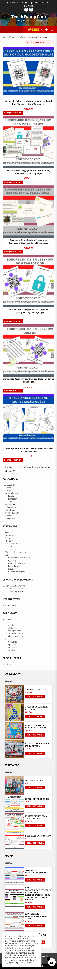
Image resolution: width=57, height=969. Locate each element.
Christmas (10, 510)
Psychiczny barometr (37, 799)
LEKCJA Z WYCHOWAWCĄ (14, 586)
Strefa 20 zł (10, 518)
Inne (7, 555)
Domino (9, 535)
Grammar (12, 642)
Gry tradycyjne (11, 493)
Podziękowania (14, 566)
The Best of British (35, 690)
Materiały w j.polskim (14, 633)
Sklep (18, 37)
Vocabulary (13, 647)
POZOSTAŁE (8, 619)
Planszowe (13, 499)
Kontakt (28, 6)
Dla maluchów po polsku (19, 558)
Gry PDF (9, 541)
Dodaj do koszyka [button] (12, 113)
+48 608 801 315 (16, 3)
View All (9, 681)
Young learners (15, 631)
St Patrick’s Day (12, 513)
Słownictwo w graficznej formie (36, 871)
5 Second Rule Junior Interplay (36, 708)
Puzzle (8, 488)
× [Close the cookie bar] (39, 933)
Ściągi (10, 569)
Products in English (14, 636)
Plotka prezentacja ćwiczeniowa (36, 817)
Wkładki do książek (16, 572)
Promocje (7, 664)
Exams (8, 538)
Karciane (12, 496)
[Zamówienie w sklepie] (39, 42)
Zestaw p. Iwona (34, 781)
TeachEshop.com (28, 16)
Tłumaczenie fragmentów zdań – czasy (36, 916)
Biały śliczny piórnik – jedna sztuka (38, 745)
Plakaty (8, 546)
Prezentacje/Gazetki (14, 589)
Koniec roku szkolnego (15, 552)
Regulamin (43, 956)
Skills (7, 639)
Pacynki (8, 502)
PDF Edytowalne (12, 544)
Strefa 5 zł (9, 516)
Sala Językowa (11, 507)
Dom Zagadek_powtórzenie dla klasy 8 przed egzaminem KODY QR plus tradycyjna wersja (38, 894)
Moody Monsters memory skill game (35, 726)
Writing (11, 650)
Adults (11, 625)
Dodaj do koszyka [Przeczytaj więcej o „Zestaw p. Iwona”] (35, 788)
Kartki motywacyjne (17, 563)
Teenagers (12, 628)
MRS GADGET (9, 485)
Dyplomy (12, 560)
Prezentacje (10, 549)
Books (8, 490)
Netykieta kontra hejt (38, 836)
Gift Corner (10, 504)
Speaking (12, 645)
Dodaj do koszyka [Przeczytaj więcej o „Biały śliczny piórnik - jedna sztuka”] (35, 753)
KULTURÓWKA (9, 605)
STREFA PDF (8, 532)
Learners (9, 622)
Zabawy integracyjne (14, 591)
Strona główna (8, 37)
